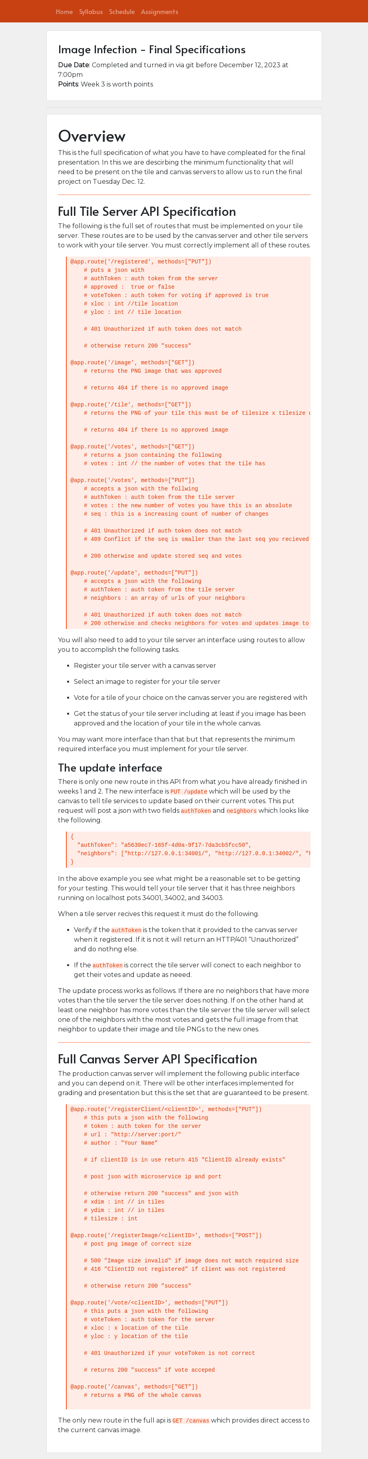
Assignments (159, 11)
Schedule (122, 11)
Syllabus (91, 11)
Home (64, 11)
